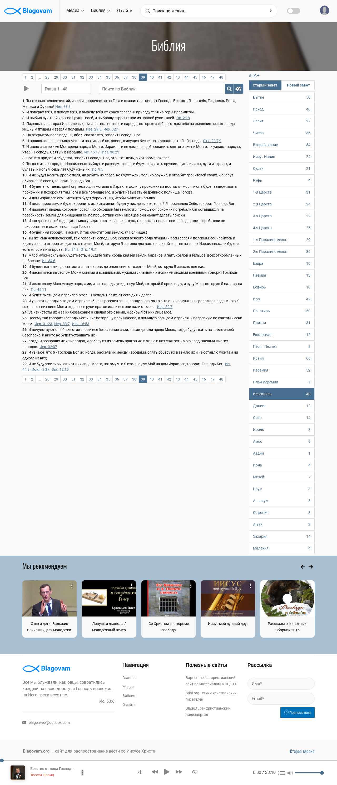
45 (195, 77)
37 (125, 77)
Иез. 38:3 (63, 106)
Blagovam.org (36, 751)
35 (108, 77)
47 (212, 77)
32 (82, 77)
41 (160, 77)
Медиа (75, 10)
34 (99, 77)
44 (186, 77)
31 (73, 77)
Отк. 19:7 (88, 249)
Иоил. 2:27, (41, 369)
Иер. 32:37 (48, 347)
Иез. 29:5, (94, 129)
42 (169, 77)
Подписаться (297, 713)
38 (134, 77)
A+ (257, 76)
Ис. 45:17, (92, 152)
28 (47, 77)
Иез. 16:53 (80, 324)
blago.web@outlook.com (46, 722)
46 (204, 77)
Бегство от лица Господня (53, 769)
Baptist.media (197, 678)
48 (221, 77)
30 (65, 77)
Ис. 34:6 (48, 261)
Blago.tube (195, 708)
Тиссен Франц (42, 775)
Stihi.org (192, 693)
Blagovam (28, 11)
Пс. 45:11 (38, 289)
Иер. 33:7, (62, 324)
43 (178, 77)
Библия (100, 10)
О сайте (124, 10)
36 (117, 77)
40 (152, 77)
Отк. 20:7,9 (212, 141)
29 (56, 77)
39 (143, 77)
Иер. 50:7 (164, 307)
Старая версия (302, 751)
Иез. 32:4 (111, 129)
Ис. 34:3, (72, 249)
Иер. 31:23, (43, 324)
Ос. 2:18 (183, 118)
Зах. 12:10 (60, 369)
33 (91, 77)
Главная (129, 678)
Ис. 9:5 (97, 169)
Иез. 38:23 (110, 152)
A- (250, 75)
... (39, 77)
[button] (139, 772)
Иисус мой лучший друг (228, 624)
